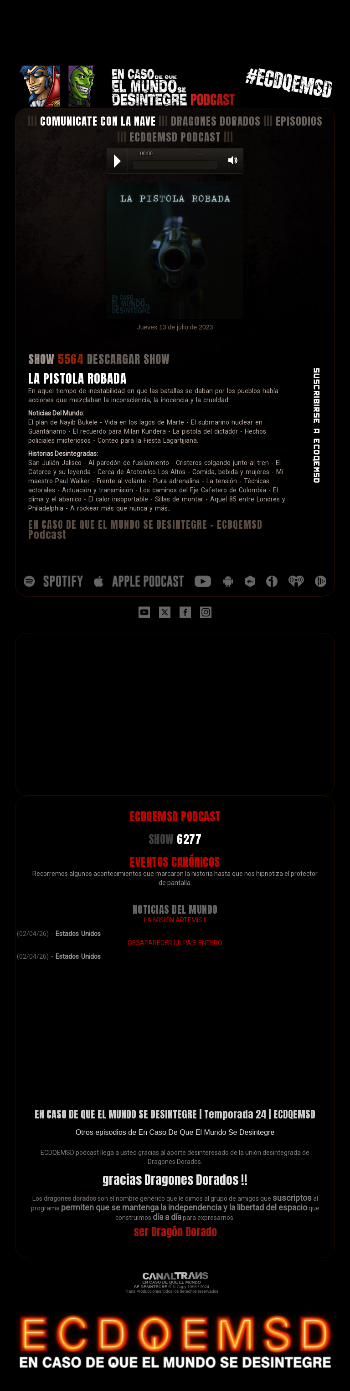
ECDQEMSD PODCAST (175, 137)
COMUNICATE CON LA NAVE (98, 121)
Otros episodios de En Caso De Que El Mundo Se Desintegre (175, 1132)
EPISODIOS (299, 121)
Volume (229, 160)
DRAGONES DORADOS (216, 121)
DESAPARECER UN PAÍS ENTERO (175, 942)
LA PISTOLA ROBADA (77, 378)
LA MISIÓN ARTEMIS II (175, 920)
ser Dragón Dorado (175, 1232)
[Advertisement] (175, 32)
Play (117, 161)
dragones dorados (70, 1198)
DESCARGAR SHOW (128, 359)
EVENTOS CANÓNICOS (175, 862)
